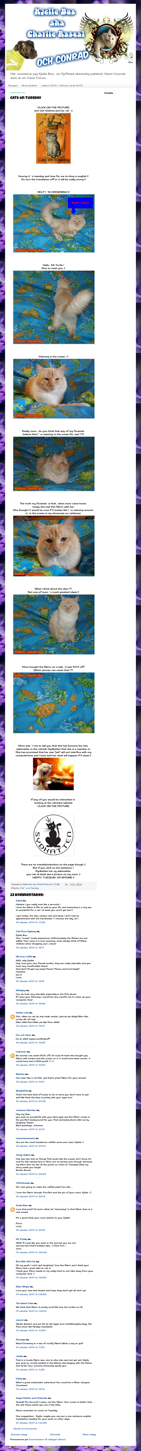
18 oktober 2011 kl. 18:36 (30, 1003)
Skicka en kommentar (25, 1428)
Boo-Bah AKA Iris (25, 1261)
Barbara (20, 1074)
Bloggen (13, 85)
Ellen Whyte (22, 1286)
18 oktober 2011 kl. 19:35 (30, 1042)
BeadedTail (22, 1090)
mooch (20, 1320)
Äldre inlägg (89, 1434)
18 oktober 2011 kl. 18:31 (30, 981)
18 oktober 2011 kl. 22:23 (31, 1174)
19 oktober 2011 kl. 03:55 (31, 1294)
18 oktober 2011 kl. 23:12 (30, 1196)
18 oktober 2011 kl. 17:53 (30, 922)
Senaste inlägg (19, 1434)
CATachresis (23, 1183)
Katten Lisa (22, 1012)
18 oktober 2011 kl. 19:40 (30, 1065)
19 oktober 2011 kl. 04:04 (31, 1311)
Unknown (21, 1051)
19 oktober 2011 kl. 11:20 (30, 1347)
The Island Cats (24, 1303)
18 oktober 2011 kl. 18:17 (30, 947)
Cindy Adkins (23, 1155)
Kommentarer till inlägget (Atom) (47, 1439)
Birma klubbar (29, 85)
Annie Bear (22, 1205)
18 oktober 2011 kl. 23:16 (30, 1230)
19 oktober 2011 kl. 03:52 (31, 1277)
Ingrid (19, 900)
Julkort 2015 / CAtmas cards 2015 (62, 85)
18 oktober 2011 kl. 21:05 (31, 1101)
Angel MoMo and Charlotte (31, 1398)
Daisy (19, 1378)
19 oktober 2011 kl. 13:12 (30, 1389)
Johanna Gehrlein (26, 1110)
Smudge (20, 1339)
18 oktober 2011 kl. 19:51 (30, 1082)
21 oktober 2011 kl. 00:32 (31, 1423)
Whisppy (20, 990)
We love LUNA (24, 956)
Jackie (19, 1356)
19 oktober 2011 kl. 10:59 (31, 1330)
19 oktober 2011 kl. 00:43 (31, 1252)
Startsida (55, 1434)
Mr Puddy (21, 1239)
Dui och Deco (23, 1035)
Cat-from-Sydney (26, 931)
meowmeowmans (25, 1138)
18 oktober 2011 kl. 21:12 (30, 1129)
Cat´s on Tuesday (29, 888)
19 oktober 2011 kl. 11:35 (30, 1369)
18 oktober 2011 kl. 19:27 (30, 1026)
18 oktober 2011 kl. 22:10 (31, 1146)
